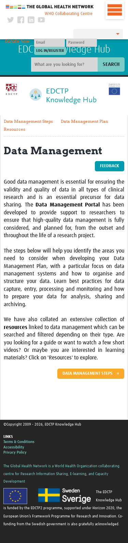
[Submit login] (50, 51)
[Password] (81, 43)
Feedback (109, 166)
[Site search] (65, 64)
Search (111, 64)
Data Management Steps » (90, 373)
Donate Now (17, 41)
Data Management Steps (28, 121)
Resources (14, 129)
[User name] (49, 43)
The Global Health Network (50, 6)
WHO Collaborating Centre (69, 14)
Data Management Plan (84, 121)
